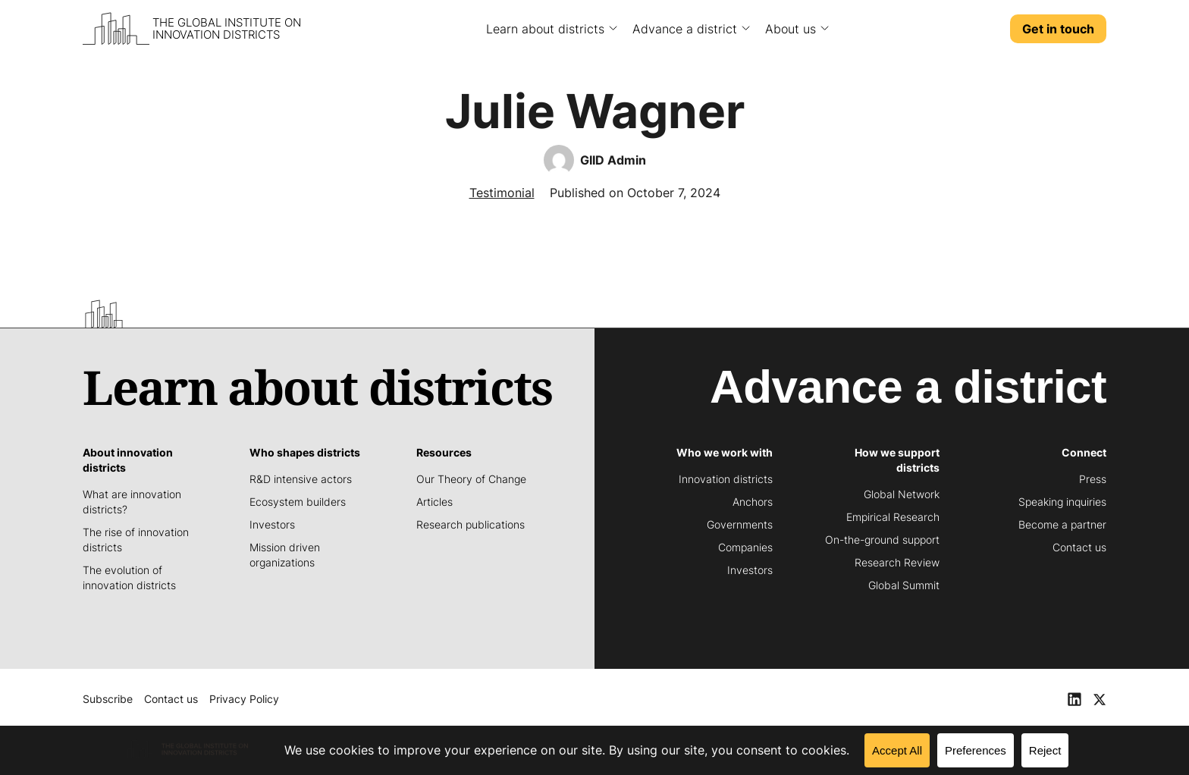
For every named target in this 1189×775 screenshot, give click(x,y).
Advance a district (684, 28)
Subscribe (108, 698)
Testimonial (502, 192)
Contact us (171, 698)
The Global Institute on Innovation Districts (226, 29)
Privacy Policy (244, 698)
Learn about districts (545, 28)
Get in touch (1058, 28)
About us (790, 28)
